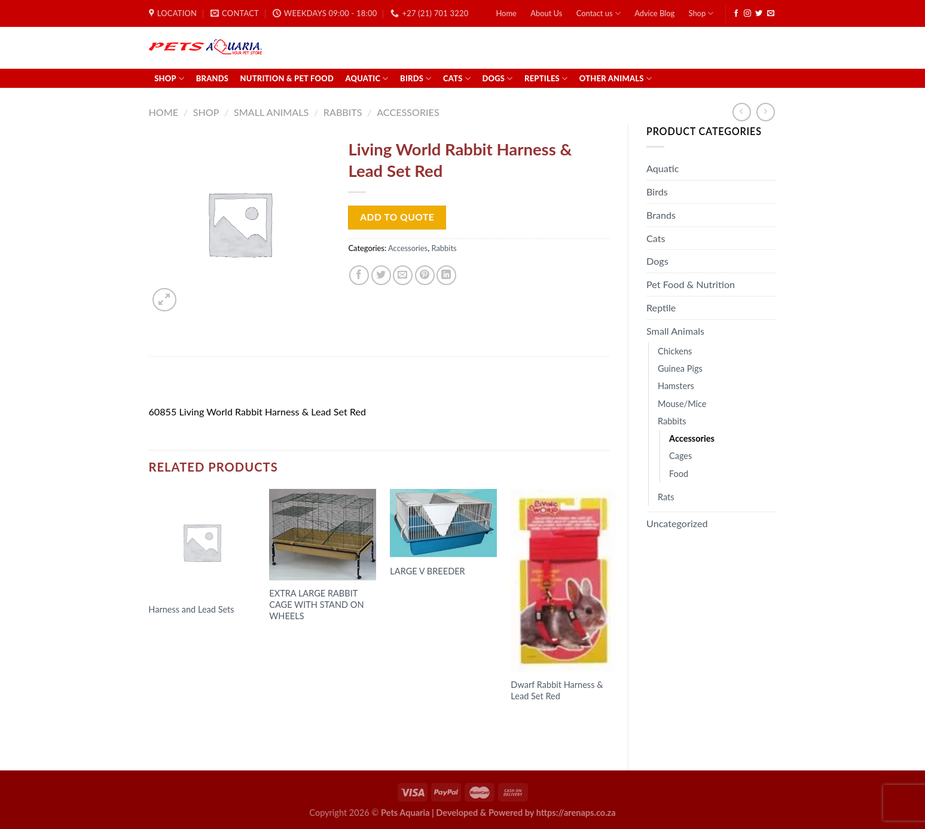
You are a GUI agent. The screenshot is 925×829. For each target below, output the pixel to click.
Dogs (497, 78)
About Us (546, 13)
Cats (457, 78)
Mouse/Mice (682, 404)
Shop (701, 13)
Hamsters (676, 386)
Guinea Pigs (680, 368)
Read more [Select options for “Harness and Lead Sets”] (179, 633)
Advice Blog (654, 13)
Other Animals (615, 78)
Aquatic (366, 78)
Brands (212, 78)
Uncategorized (677, 523)
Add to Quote (397, 217)
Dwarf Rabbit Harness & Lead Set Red (557, 690)
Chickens (675, 351)
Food (678, 474)
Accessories (408, 112)
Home (506, 13)
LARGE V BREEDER (427, 571)
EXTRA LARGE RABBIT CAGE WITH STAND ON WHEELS (316, 604)
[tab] (181, 384)
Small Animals (271, 112)
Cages (680, 456)
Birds (416, 78)
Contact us (598, 13)
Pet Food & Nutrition (690, 284)
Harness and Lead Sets (191, 609)
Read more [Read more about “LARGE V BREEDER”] (420, 594)
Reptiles (545, 78)
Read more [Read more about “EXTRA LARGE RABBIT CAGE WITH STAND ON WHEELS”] (300, 639)
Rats (666, 497)
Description (180, 384)
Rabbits (342, 112)
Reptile (661, 307)
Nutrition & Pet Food (287, 78)
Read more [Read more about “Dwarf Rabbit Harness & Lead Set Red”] (541, 720)
